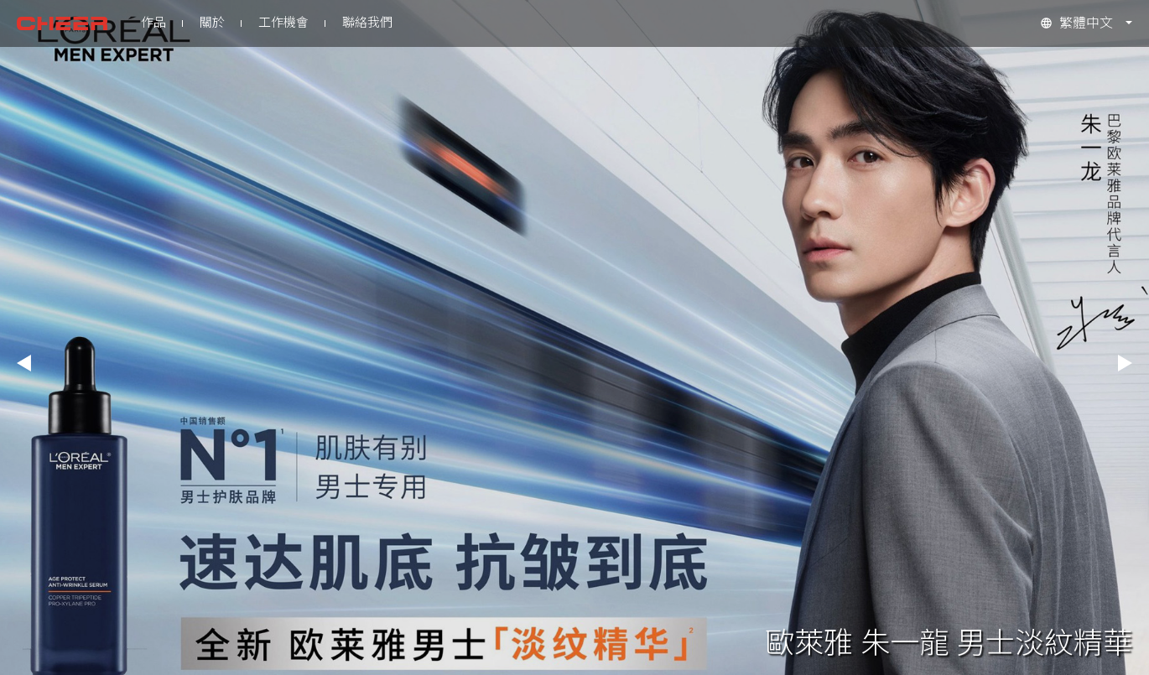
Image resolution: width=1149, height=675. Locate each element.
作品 (153, 23)
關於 (212, 23)
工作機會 (283, 23)
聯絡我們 (367, 23)
